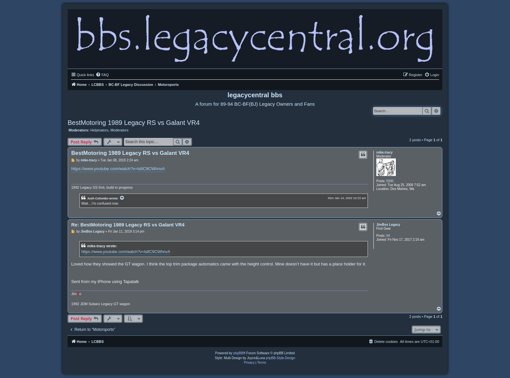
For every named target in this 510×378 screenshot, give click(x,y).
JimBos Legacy (388, 224)
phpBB (238, 353)
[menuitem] (102, 75)
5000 (390, 181)
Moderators (119, 130)
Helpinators (99, 130)
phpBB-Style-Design (280, 358)
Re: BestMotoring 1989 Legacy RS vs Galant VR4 (127, 224)
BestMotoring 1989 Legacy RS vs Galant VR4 (134, 122)
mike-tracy (384, 152)
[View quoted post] (122, 198)
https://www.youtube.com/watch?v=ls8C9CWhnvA (118, 168)
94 (388, 235)
